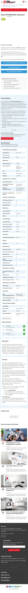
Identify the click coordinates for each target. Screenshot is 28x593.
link (11, 394)
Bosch (14, 124)
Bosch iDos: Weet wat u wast (14, 465)
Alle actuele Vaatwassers (14, 67)
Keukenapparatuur (6, 5)
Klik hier (3, 536)
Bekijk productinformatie (7, 138)
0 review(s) (9, 16)
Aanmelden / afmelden (14, 550)
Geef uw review (14, 416)
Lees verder (14, 130)
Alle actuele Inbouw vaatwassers (14, 71)
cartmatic (17, 589)
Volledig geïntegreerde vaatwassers (8, 6)
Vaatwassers (13, 5)
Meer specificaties (7, 318)
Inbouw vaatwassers (19, 5)
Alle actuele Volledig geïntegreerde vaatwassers (14, 62)
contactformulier (12, 390)
